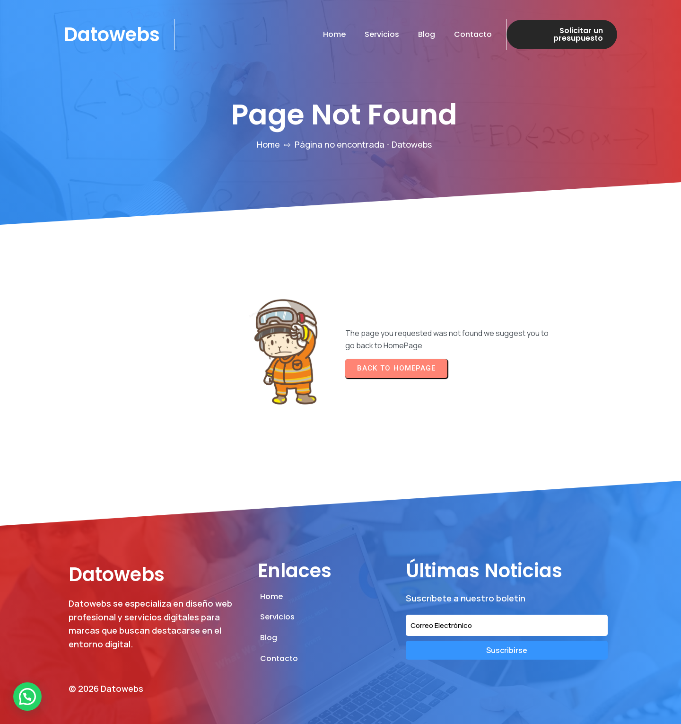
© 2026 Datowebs (106, 688)
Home (268, 144)
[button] (27, 696)
